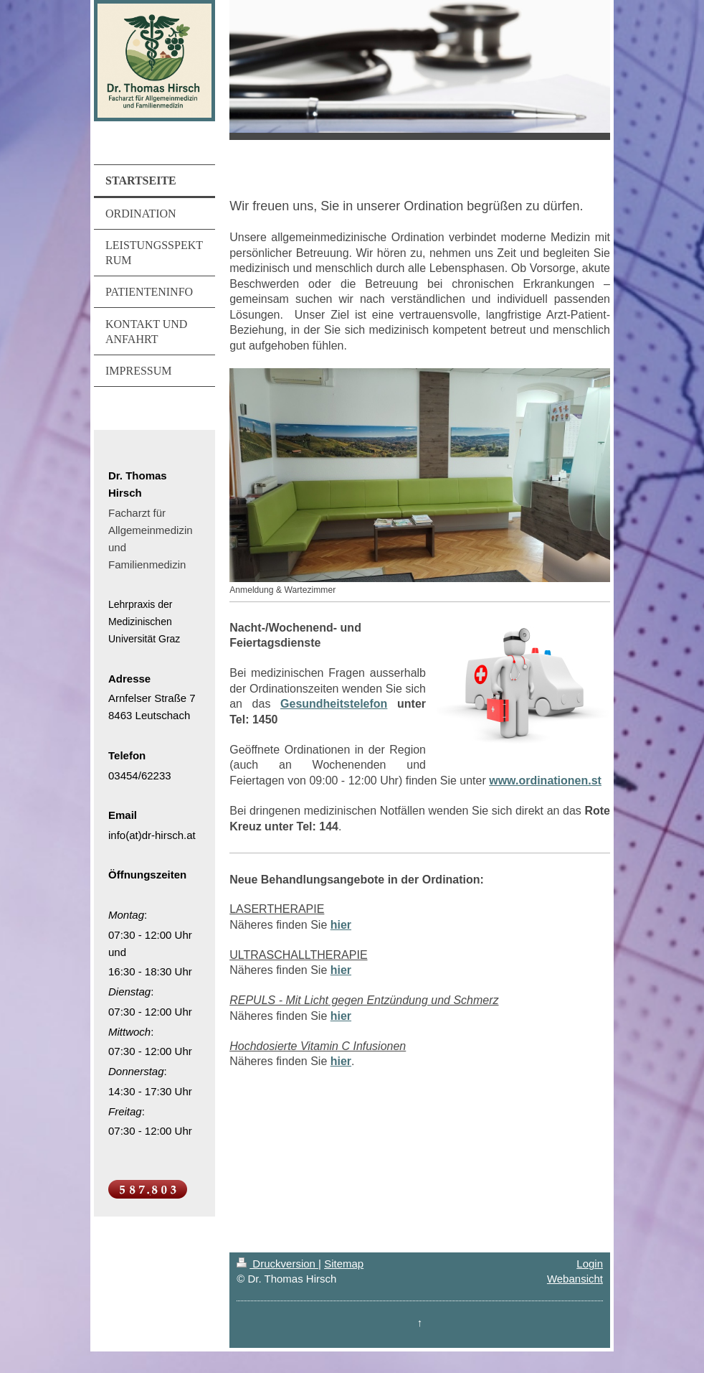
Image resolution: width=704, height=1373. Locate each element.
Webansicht (575, 1279)
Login (589, 1263)
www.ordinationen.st (545, 780)
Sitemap (343, 1263)
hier (340, 925)
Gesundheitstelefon (333, 704)
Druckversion (277, 1263)
